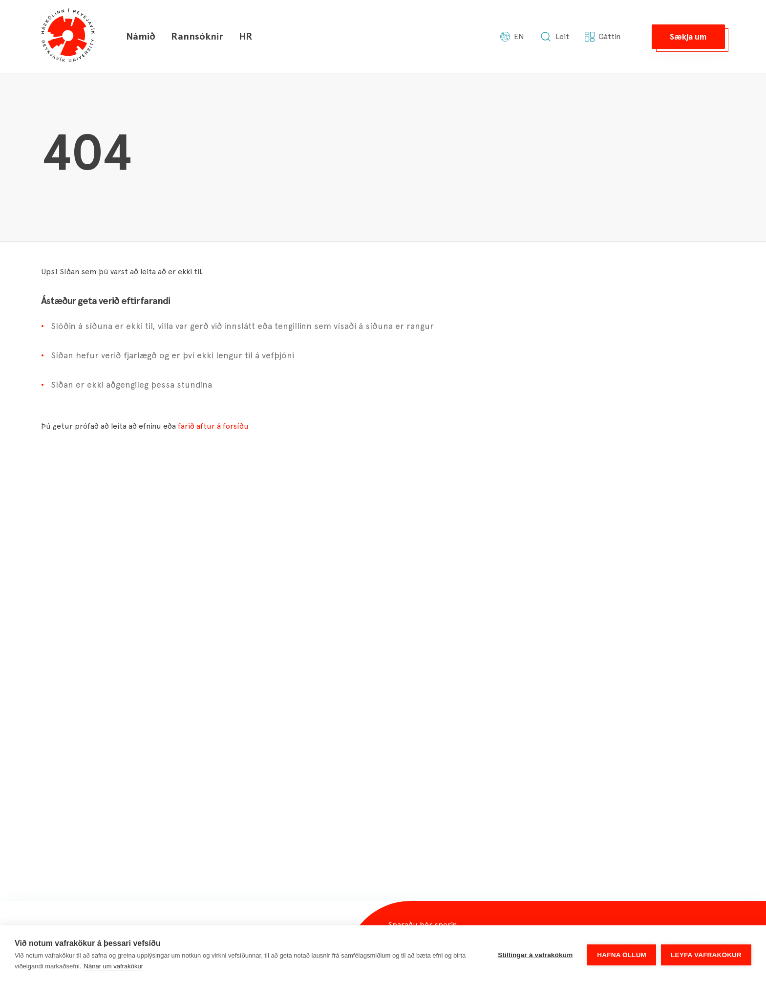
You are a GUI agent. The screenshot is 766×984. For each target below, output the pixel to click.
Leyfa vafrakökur (706, 955)
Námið (140, 36)
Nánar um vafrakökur (113, 966)
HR (246, 36)
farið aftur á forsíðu (213, 426)
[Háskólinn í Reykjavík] (68, 36)
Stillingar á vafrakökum (535, 955)
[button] (688, 36)
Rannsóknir (197, 36)
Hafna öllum (621, 955)
